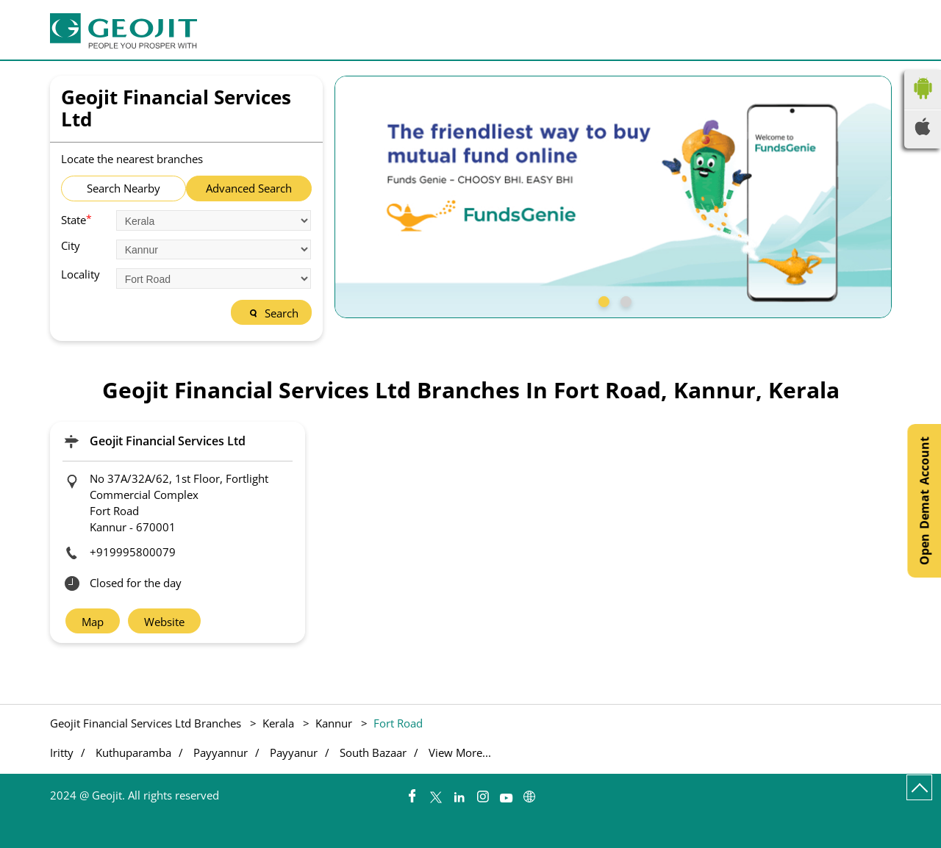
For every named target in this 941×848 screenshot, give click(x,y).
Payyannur (220, 753)
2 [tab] (624, 299)
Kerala (278, 723)
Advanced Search (249, 188)
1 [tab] (602, 299)
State (76, 219)
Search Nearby (123, 188)
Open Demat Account (924, 500)
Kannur (333, 723)
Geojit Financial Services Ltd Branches (147, 723)
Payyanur (294, 753)
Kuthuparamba (133, 753)
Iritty (62, 753)
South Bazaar (373, 753)
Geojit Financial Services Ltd (168, 441)
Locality (80, 274)
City (70, 246)
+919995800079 (133, 552)
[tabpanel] (613, 197)
